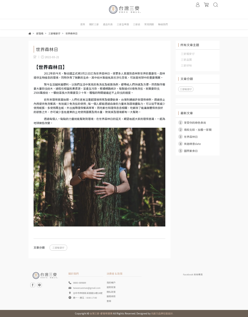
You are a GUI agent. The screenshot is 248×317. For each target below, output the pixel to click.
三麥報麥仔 (58, 247)
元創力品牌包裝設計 (162, 313)
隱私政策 (111, 291)
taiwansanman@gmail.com (86, 287)
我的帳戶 (111, 282)
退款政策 (111, 287)
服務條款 (111, 296)
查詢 (109, 301)
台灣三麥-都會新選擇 (101, 313)
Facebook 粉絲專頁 (193, 274)
